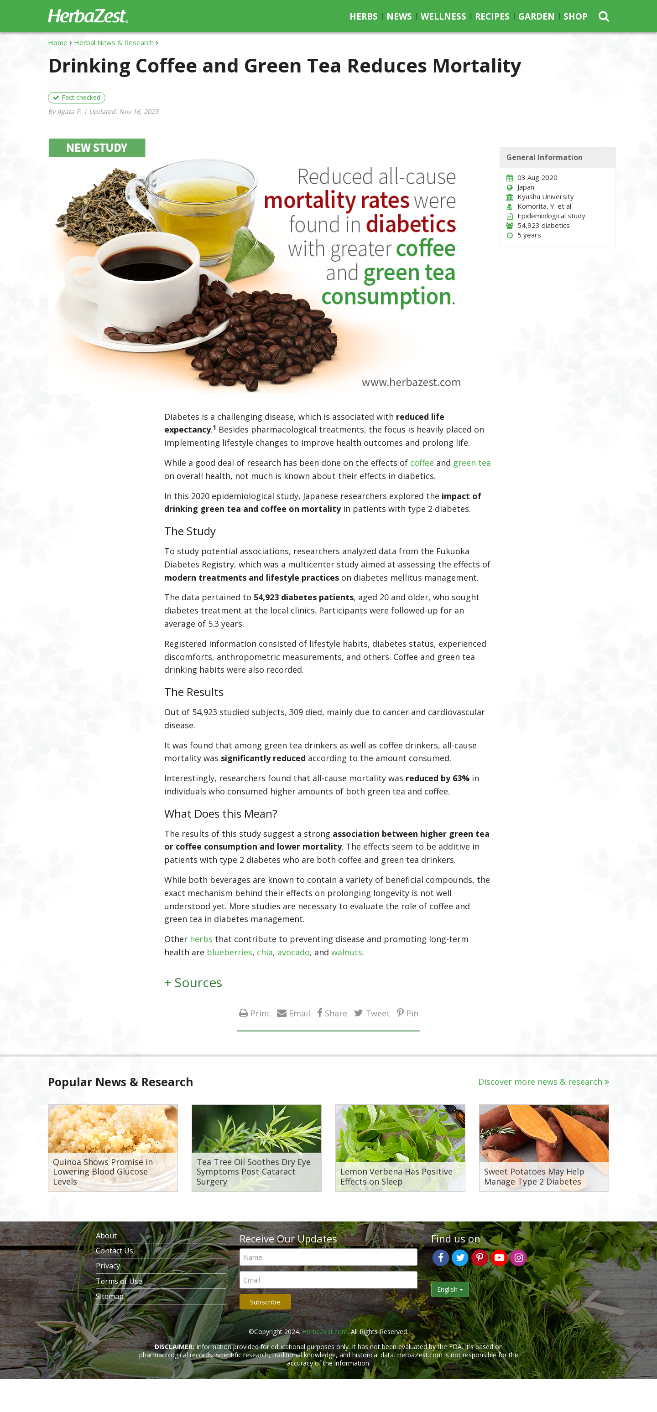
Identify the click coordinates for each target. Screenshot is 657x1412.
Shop (575, 16)
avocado (293, 952)
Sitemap (110, 1296)
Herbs (363, 16)
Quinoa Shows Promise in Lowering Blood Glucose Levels (103, 1172)
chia (265, 952)
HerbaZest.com (325, 1331)
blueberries (229, 952)
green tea (472, 462)
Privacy (108, 1266)
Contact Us (114, 1251)
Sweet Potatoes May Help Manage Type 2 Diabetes (534, 1176)
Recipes (492, 16)
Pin (412, 1013)
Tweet (377, 1013)
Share (336, 1013)
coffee (422, 462)
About (106, 1236)
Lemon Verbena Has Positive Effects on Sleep (396, 1176)
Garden (536, 16)
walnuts (346, 952)
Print (260, 1013)
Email (299, 1013)
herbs (201, 938)
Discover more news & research (540, 1081)
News (399, 16)
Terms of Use (119, 1281)
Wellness (443, 16)
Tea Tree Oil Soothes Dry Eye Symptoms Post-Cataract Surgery (254, 1172)
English (450, 1289)
